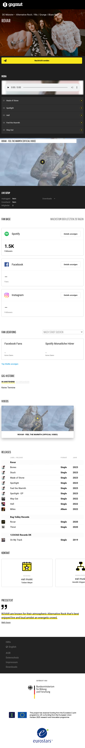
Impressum (12, 662)
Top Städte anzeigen (9, 364)
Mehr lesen (6, 622)
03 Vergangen (22, 382)
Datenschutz (12, 657)
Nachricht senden (42, 60)
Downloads (11, 667)
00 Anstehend (8, 382)
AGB (8, 653)
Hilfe (8, 642)
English (12, 646)
